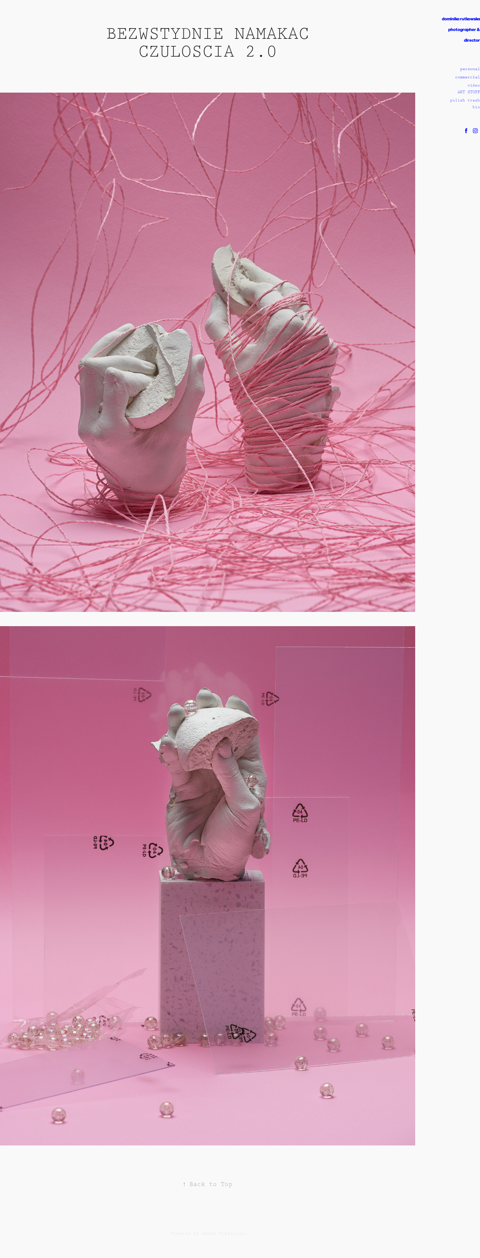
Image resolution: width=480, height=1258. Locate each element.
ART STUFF (469, 92)
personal (470, 69)
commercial (467, 77)
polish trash (465, 100)
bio (476, 107)
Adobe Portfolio (223, 1233)
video (474, 85)
